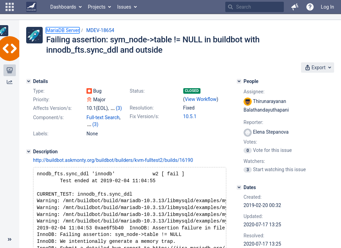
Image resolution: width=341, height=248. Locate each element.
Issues (124, 7)
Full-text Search (103, 117)
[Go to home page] (31, 7)
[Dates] (239, 187)
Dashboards (63, 7)
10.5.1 (190, 116)
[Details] (28, 81)
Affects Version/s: (52, 108)
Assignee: (254, 91)
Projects (96, 7)
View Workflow (201, 99)
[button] (9, 7)
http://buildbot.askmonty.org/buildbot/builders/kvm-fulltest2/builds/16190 (113, 160)
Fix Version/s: (144, 116)
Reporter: (253, 122)
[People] (239, 81)
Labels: (40, 133)
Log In (327, 7)
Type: (38, 91)
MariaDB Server (62, 30)
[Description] (28, 151)
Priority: (41, 99)
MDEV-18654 (100, 30)
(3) (119, 108)
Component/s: (48, 117)
